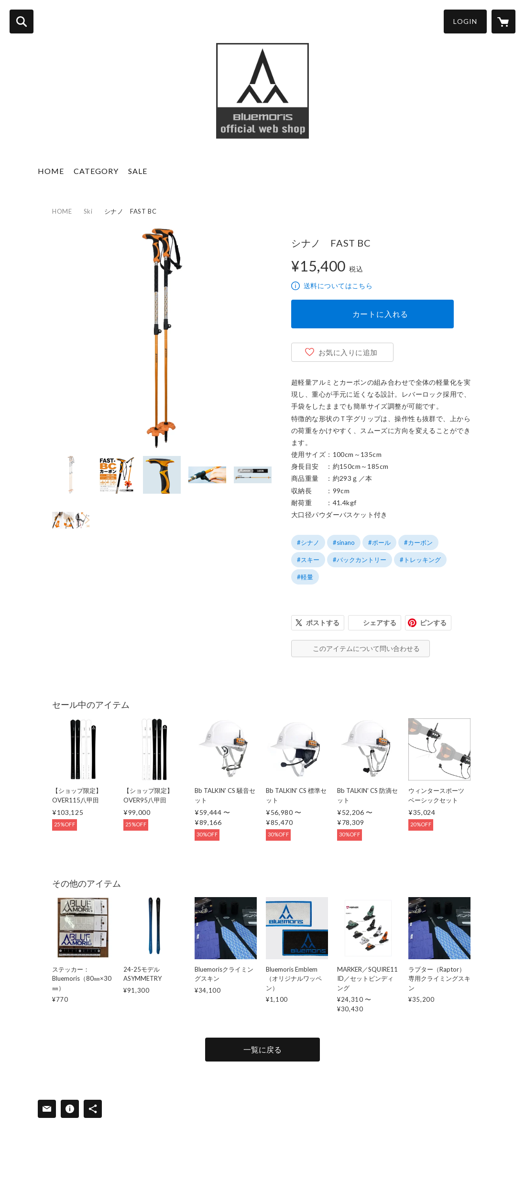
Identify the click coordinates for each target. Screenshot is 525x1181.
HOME (51, 170)
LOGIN (465, 21)
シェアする (379, 622)
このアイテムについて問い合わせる (366, 648)
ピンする (433, 622)
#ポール (379, 542)
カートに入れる (380, 313)
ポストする (322, 622)
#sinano (344, 542)
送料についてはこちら (338, 286)
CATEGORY (96, 170)
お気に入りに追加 (348, 352)
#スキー (308, 559)
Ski (88, 211)
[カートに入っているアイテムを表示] (503, 21)
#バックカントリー (359, 559)
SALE (137, 170)
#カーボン (418, 542)
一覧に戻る (262, 1049)
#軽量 (305, 577)
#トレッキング (420, 559)
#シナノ (308, 542)
